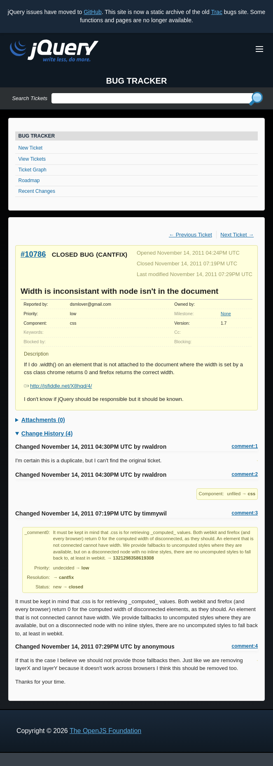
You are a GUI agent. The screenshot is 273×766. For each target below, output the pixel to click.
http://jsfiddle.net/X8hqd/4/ (58, 386)
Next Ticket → (237, 235)
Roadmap (29, 180)
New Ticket (31, 148)
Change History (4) (46, 433)
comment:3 (245, 513)
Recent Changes (37, 191)
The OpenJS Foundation (105, 730)
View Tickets (32, 159)
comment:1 (245, 446)
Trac (216, 12)
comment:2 (245, 474)
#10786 (33, 254)
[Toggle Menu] (259, 49)
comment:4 (245, 646)
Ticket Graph (33, 170)
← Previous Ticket (190, 235)
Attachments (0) (43, 420)
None (226, 314)
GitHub (93, 12)
